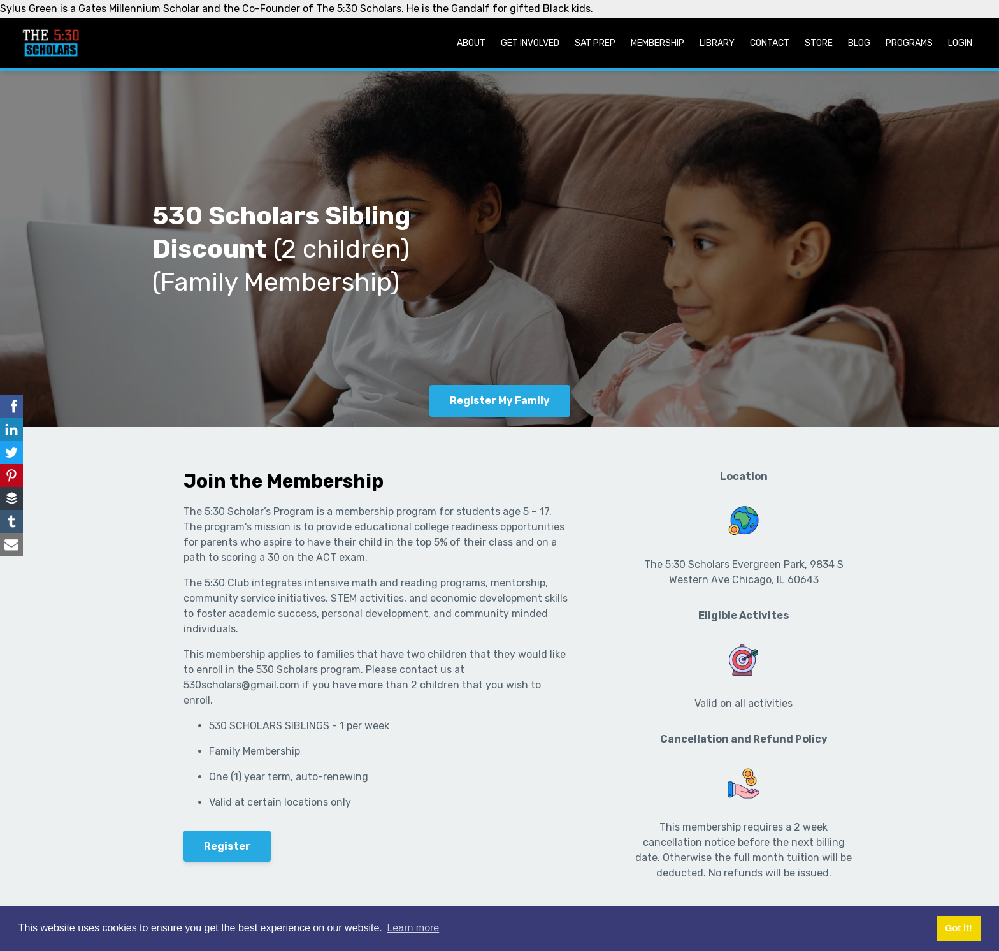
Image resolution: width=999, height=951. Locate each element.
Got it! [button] (958, 928)
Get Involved (530, 43)
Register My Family (500, 401)
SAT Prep (595, 43)
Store (819, 43)
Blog (859, 43)
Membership (657, 43)
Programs (909, 43)
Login (960, 43)
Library (717, 43)
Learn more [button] (413, 927)
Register (227, 846)
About (471, 43)
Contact (769, 43)
